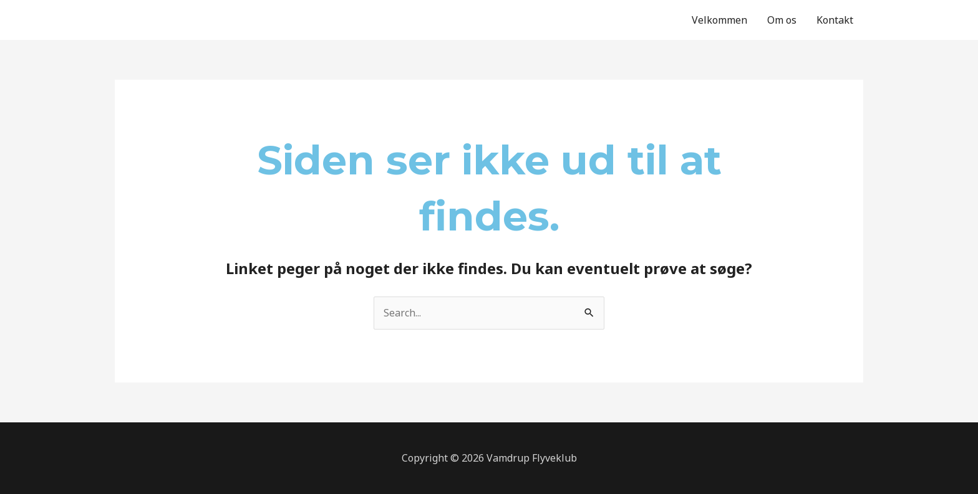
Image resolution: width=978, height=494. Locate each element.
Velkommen (719, 20)
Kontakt (834, 20)
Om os (781, 20)
